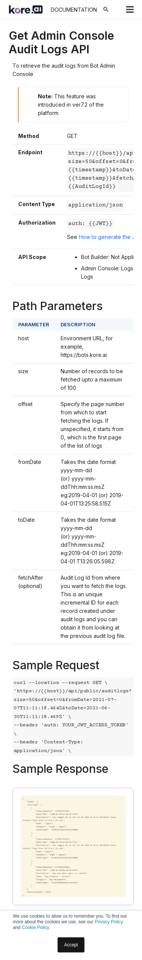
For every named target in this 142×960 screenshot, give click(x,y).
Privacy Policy (109, 921)
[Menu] (130, 9)
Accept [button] (71, 945)
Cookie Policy (35, 927)
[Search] (106, 9)
